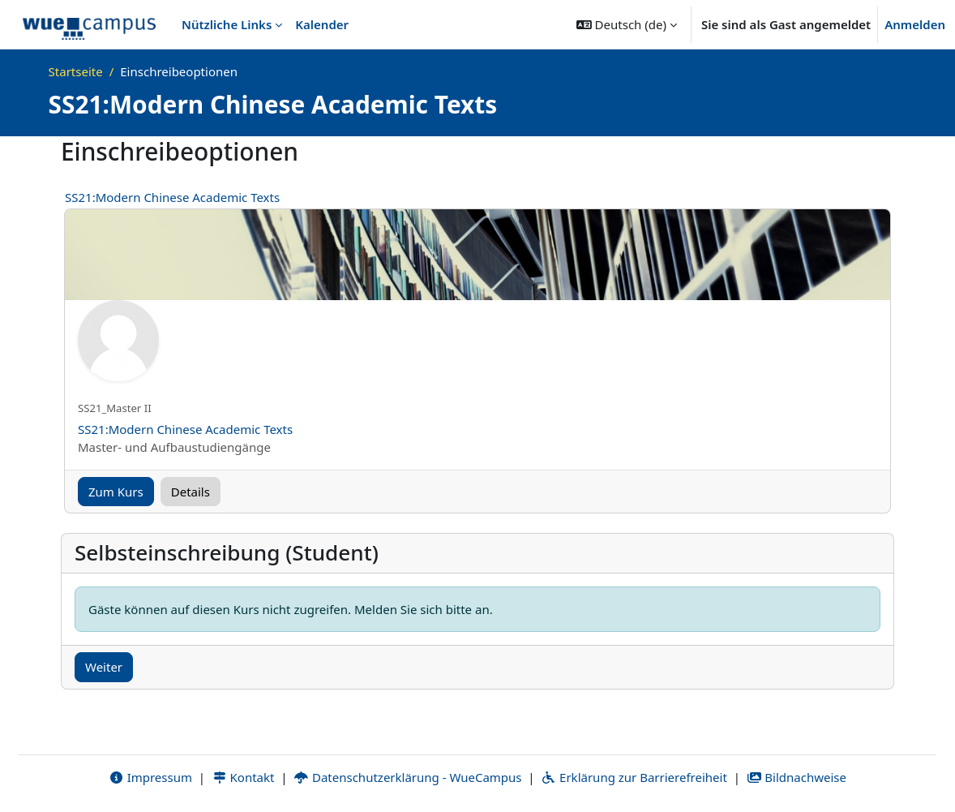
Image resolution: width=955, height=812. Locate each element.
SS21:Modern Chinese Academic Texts (172, 197)
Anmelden (914, 24)
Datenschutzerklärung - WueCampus (407, 777)
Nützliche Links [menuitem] (227, 24)
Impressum (150, 777)
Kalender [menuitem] (322, 24)
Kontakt (243, 777)
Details (190, 491)
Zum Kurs (115, 491)
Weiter (103, 667)
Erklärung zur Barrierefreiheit (633, 777)
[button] (626, 24)
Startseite (76, 71)
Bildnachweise (796, 777)
